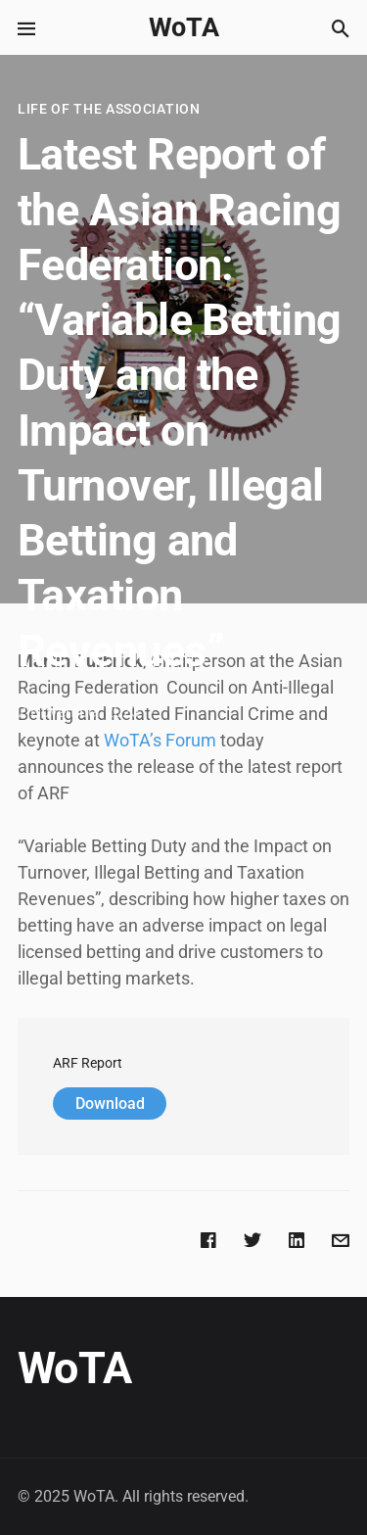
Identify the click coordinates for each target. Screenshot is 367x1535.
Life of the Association (109, 109)
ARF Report (87, 1063)
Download (110, 1103)
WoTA (184, 27)
